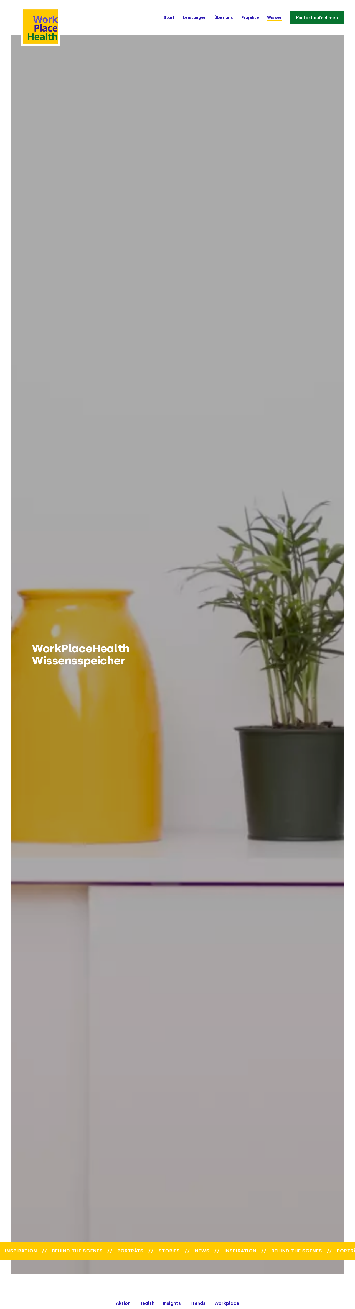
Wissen (274, 17)
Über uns (223, 17)
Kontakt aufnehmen (317, 17)
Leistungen (194, 17)
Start (168, 17)
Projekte (250, 17)
